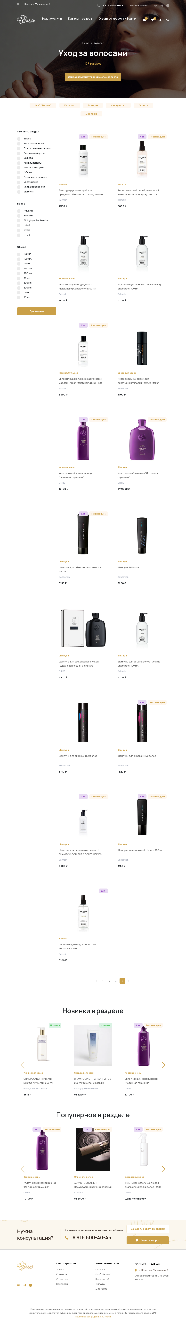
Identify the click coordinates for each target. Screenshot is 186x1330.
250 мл (28, 273)
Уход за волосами (34, 186)
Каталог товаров (80, 18)
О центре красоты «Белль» (118, 18)
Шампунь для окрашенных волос (78, 756)
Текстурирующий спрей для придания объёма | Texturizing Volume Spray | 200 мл (81, 194)
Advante (28, 210)
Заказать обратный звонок (148, 1229)
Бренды (93, 105)
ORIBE (27, 230)
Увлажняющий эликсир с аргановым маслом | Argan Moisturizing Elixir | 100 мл (80, 383)
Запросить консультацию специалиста (93, 77)
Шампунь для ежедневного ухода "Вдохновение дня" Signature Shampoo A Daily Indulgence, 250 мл (79, 665)
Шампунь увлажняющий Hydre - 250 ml (140, 850)
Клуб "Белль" (42, 105)
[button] (163, 1065)
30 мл (27, 278)
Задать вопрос (148, 1240)
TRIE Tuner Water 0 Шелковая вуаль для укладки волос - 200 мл (143, 1187)
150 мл (27, 263)
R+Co (27, 234)
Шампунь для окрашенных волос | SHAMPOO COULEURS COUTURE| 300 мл (80, 854)
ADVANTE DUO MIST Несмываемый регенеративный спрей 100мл (93, 1187)
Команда (61, 1274)
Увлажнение (31, 182)
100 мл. (28, 258)
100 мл (27, 254)
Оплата (143, 105)
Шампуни (29, 191)
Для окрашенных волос (37, 148)
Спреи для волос (127, 372)
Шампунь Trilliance (128, 567)
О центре (62, 1279)
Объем (28, 172)
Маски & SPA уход (34, 167)
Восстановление (34, 143)
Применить (37, 311)
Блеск (27, 138)
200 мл (28, 268)
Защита (28, 158)
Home (85, 43)
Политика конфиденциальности (93, 1316)
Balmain (28, 215)
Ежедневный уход (34, 153)
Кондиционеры (32, 162)
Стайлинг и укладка (35, 177)
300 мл (28, 282)
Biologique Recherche (36, 220)
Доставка (91, 113)
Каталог (99, 43)
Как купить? (118, 105)
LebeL (27, 225)
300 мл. (28, 287)
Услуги (60, 1269)
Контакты (62, 1284)
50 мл (27, 292)
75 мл (27, 297)
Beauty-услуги (51, 18)
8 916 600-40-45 (110, 5)
